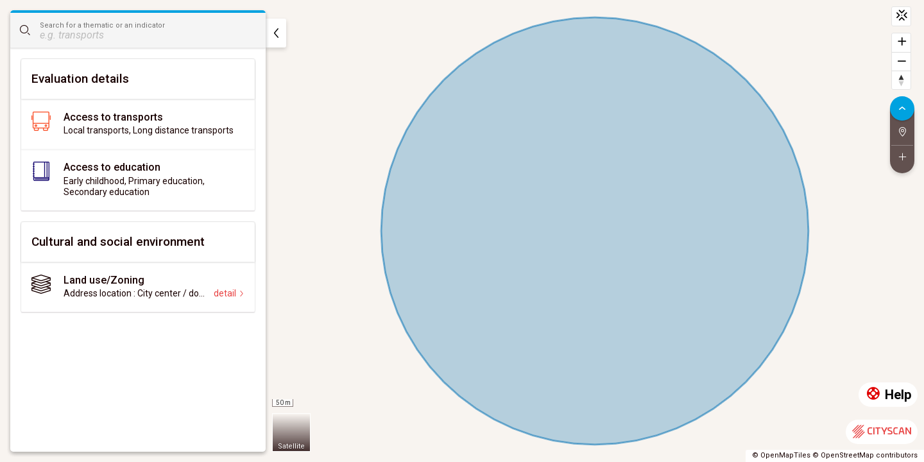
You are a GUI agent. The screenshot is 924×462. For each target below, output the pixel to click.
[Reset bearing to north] (901, 80)
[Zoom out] (901, 61)
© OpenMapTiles (781, 455)
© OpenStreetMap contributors (865, 455)
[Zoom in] (901, 42)
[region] (462, 231)
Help (888, 395)
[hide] (276, 33)
